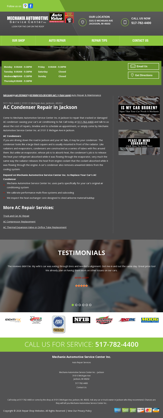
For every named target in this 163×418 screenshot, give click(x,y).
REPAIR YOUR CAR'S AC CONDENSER (50, 95)
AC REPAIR (21, 95)
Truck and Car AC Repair (16, 215)
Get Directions (141, 75)
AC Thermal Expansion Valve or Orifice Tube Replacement (35, 227)
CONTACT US (140, 41)
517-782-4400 (141, 23)
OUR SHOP (18, 41)
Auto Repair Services (81, 362)
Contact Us (81, 387)
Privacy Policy (85, 410)
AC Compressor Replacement (19, 221)
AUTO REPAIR (57, 41)
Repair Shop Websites (33, 410)
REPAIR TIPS (99, 41)
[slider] (81, 285)
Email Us (139, 66)
